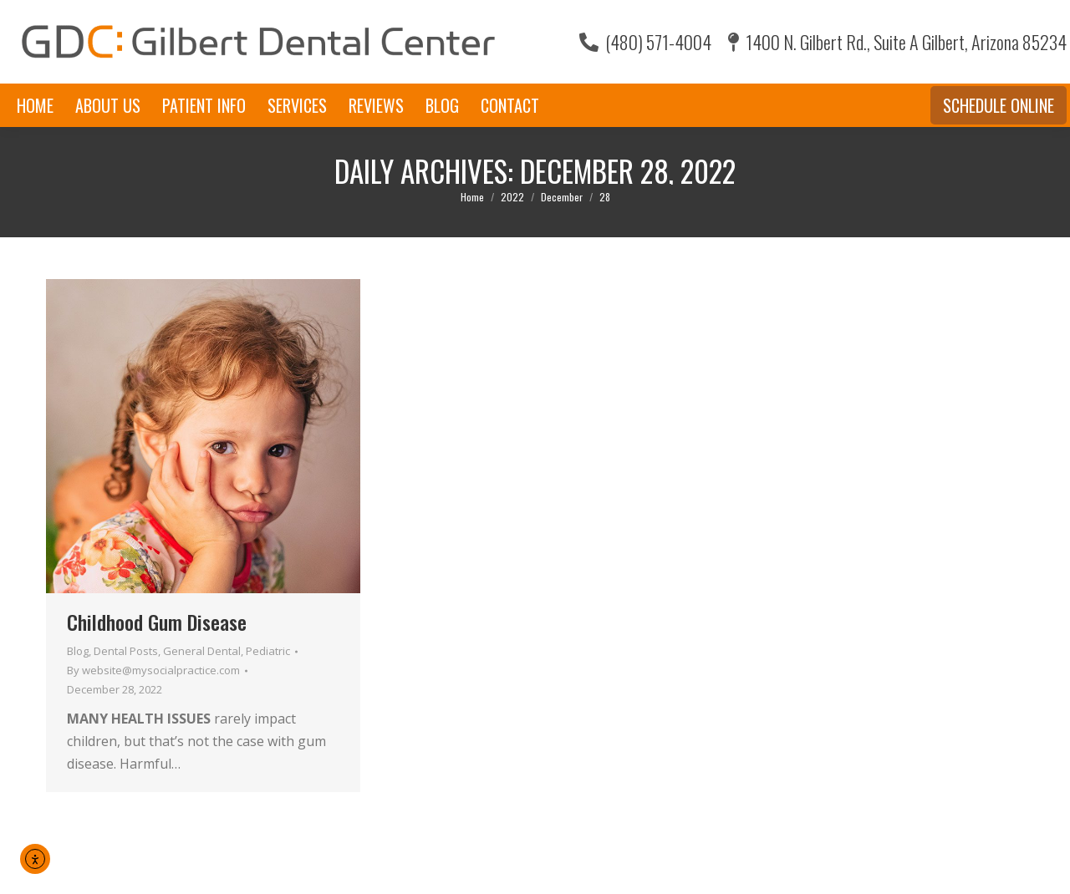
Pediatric (268, 650)
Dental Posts (126, 650)
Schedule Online (998, 105)
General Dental (202, 650)
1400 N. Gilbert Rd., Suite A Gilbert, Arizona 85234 (897, 42)
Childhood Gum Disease (157, 622)
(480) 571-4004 (645, 42)
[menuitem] (35, 105)
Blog (78, 650)
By (153, 670)
